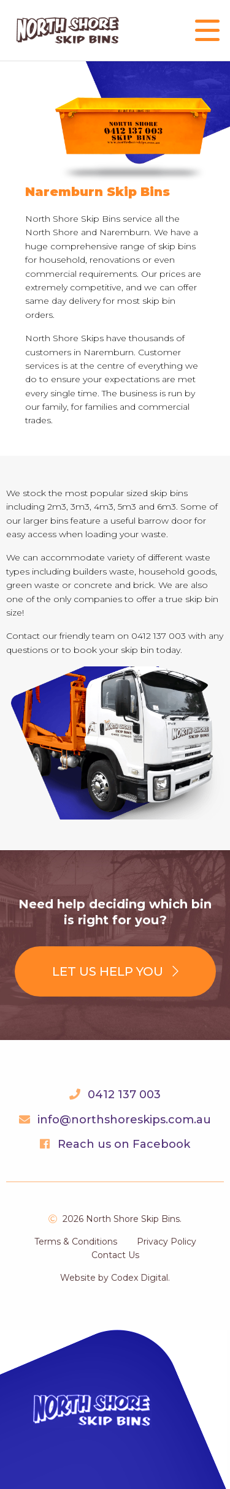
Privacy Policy (166, 1241)
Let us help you (115, 971)
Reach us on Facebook (124, 1144)
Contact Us (115, 1255)
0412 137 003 (124, 1094)
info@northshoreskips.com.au (124, 1119)
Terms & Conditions (75, 1241)
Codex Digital (139, 1277)
